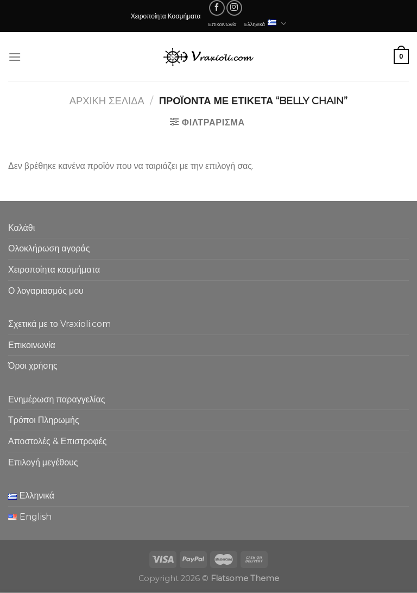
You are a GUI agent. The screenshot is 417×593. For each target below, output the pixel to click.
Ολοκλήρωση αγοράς (49, 248)
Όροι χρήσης (33, 366)
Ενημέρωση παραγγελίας (56, 399)
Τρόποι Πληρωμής (43, 420)
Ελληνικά (265, 23)
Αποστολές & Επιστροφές (57, 441)
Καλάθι (21, 228)
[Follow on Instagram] (234, 8)
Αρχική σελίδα (107, 100)
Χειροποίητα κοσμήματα (54, 269)
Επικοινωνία (222, 24)
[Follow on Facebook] (217, 8)
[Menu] (14, 56)
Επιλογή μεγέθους (43, 462)
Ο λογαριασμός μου (46, 291)
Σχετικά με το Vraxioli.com (59, 324)
